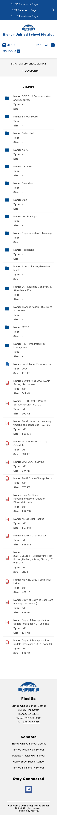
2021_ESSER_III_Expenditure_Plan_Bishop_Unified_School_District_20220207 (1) (33, 559)
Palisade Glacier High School (28, 755)
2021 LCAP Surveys (33, 461)
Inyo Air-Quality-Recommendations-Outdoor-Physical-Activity (29, 499)
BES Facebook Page (24, 10)
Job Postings (29, 216)
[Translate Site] (44, 45)
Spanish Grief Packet (34, 535)
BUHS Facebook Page (24, 16)
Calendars (27, 183)
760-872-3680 (33, 718)
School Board (30, 116)
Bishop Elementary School (28, 767)
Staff (24, 199)
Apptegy (35, 810)
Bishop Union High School (28, 749)
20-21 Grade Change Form (37, 478)
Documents (32, 70)
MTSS (25, 327)
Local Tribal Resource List (36, 364)
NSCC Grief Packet (33, 518)
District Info (28, 133)
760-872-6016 (31, 722)
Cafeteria (27, 166)
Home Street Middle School (28, 761)
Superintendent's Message (37, 233)
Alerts (25, 149)
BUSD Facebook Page (24, 4)
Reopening (28, 249)
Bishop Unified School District (28, 63)
